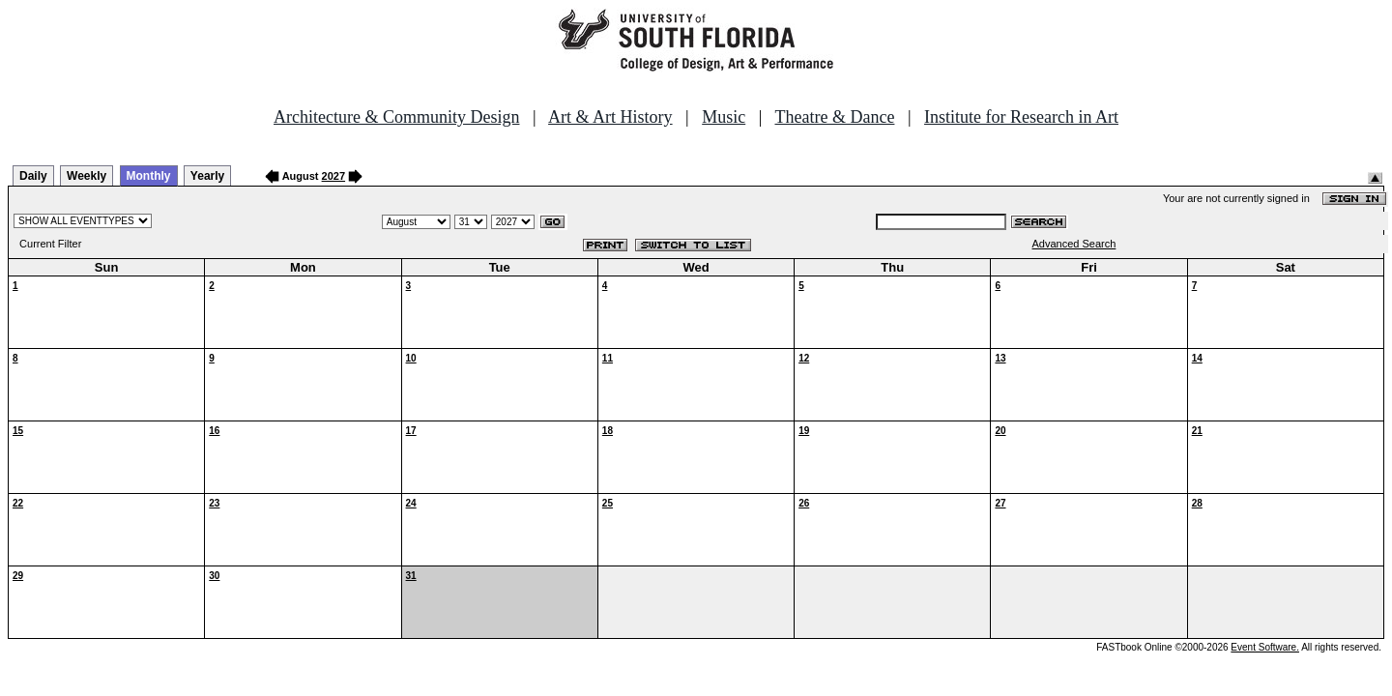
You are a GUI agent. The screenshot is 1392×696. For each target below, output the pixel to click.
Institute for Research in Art (1021, 117)
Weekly (86, 176)
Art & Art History (610, 117)
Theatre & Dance (834, 117)
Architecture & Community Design (396, 117)
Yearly (207, 176)
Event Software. (1265, 647)
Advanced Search (1074, 243)
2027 (333, 176)
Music (723, 117)
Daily (33, 176)
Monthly (149, 176)
